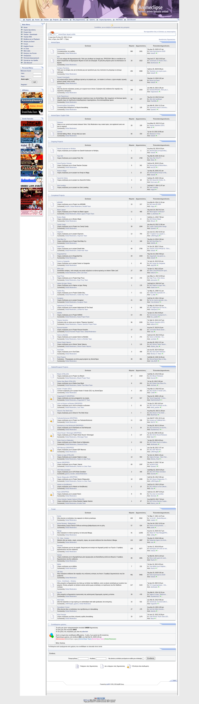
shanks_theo (155, 346)
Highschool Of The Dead (64, 305)
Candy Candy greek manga (157, 226)
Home (26, 27)
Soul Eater (60, 350)
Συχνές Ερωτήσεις (106, 19)
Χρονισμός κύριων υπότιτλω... (158, 107)
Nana (152, 618)
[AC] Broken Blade (155, 219)
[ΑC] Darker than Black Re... (158, 383)
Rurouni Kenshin (62, 327)
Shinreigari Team (82, 437)
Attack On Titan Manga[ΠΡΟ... (158, 533)
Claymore (60, 232)
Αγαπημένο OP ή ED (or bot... (158, 548)
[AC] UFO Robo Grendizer (157, 472)
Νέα (58, 57)
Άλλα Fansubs (61, 614)
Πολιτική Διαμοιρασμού (31, 58)
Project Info (27, 32)
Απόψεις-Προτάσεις (63, 68)
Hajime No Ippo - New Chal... (158, 457)
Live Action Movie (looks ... (157, 329)
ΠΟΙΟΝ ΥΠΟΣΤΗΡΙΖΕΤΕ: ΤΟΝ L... (160, 248)
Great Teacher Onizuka (64, 163)
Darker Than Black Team (85, 385)
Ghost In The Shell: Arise (65, 411)
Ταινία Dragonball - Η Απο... (158, 398)
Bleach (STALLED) (63, 374)
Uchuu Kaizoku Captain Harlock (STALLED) (70, 499)
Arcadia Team (81, 503)
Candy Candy (61, 224)
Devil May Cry (61, 239)
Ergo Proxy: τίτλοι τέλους (157, 278)
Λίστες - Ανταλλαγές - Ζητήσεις (66, 581)
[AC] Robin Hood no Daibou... (158, 442)
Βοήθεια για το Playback (32, 39)
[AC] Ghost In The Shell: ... (157, 413)
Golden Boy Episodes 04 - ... (158, 293)
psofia (152, 527)
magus (153, 206)
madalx (153, 520)
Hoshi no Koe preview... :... (157, 525)
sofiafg (153, 535)
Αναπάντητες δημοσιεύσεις (167, 39)
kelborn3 (153, 272)
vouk (152, 331)
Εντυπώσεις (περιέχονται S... (158, 315)
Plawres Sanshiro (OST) (156, 125)
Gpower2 (153, 109)
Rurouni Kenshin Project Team (74, 331)
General (59, 131)
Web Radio (60, 600)
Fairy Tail (60, 156)
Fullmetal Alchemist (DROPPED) (67, 418)
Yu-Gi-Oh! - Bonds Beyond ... (158, 518)
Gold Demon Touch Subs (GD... (159, 616)
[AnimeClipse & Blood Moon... (158, 165)
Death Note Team (82, 250)
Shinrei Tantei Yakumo (64, 342)
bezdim (67, 206)
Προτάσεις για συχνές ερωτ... (158, 71)
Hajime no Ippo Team (83, 459)
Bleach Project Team (83, 378)
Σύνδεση (150, 658)
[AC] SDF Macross (155, 449)
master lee (154, 287)
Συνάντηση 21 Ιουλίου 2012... (158, 60)
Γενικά (59, 87)
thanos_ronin (155, 503)
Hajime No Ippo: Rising (64, 283)
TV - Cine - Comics (63, 538)
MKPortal (86, 700)
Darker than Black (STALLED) (66, 381)
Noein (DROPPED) (63, 492)
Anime (59, 516)
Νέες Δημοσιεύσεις (79, 19)
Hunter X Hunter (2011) (64, 389)
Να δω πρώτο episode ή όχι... (158, 300)
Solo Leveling (61, 185)
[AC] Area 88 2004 (155, 204)
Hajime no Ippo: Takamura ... (158, 594)
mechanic (154, 385)
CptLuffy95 (154, 361)
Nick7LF (153, 422)
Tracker (46, 19)
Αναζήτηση (27, 55)
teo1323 (153, 167)
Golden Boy (60, 291)
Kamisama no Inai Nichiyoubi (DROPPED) (70, 425)
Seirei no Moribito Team (84, 339)
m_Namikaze (155, 214)
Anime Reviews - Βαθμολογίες (66, 523)
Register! (24, 84)
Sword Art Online (62, 178)
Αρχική (28, 19)
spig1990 (153, 265)
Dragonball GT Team (83, 400)
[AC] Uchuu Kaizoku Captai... (158, 501)
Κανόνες (65, 19)
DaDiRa (153, 243)
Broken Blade (61, 217)
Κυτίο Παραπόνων (62, 96)
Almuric (153, 221)
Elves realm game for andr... (158, 558)
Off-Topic (60, 571)
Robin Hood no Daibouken (65, 440)
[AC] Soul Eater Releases (157, 351)
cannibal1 (154, 339)
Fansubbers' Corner (63, 607)
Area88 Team (87, 206)
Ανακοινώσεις (61, 49)
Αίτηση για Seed (29, 41)
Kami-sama (154, 182)
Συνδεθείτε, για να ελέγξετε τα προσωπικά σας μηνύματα (111, 27)
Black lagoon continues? (156, 211)
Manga (59, 531)
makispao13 (154, 309)
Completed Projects (58, 195)
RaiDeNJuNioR (155, 400)
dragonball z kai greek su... (157, 256)
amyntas (153, 474)
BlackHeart (154, 415)
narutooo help (153, 464)
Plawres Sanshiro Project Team (87, 324)
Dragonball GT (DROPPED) (65, 396)
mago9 (153, 189)
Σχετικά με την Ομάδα (31, 60)
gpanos (67, 474)
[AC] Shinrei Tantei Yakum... (158, 344)
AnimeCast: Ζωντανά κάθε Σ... (158, 602)
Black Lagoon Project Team (85, 214)
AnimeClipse (55, 42)
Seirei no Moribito (62, 335)
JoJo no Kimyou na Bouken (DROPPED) (69, 403)
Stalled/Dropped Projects (59, 367)
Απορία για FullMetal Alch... (157, 420)
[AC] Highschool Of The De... (158, 307)
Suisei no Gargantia (63, 261)
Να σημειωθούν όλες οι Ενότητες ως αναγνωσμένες (160, 31)
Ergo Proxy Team (82, 280)
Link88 (153, 392)
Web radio (27, 51)
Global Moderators (71, 53)
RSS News (119, 19)
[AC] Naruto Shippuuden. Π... (158, 479)
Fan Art (59, 592)
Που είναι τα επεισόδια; (156, 494)
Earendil (153, 378)
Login (34, 82)
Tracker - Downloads (30, 34)
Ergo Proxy (60, 276)
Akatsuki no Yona (154, 134)
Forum (37, 19)
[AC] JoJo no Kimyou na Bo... (158, 405)
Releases (60, 122)
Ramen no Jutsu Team (84, 466)
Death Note (60, 246)
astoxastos (154, 280)
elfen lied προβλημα (155, 99)
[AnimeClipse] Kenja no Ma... (158, 172)
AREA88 (59, 202)
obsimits (153, 611)
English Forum (28, 46)
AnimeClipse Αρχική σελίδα (66, 34)
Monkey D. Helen (156, 354)
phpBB (108, 684)
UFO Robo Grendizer (63, 470)
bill (151, 127)
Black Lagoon (61, 210)
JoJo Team (80, 407)
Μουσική (59, 545)
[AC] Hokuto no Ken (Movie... (158, 486)
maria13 (153, 550)
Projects (55, 19)
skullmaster (154, 444)
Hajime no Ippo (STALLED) (65, 455)
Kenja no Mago (62, 171)
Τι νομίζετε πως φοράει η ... (157, 234)
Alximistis (154, 496)
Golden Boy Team (82, 295)
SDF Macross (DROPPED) (65, 447)
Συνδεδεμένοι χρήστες (58, 624)
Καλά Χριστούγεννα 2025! (157, 51)
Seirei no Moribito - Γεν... (157, 337)
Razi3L (153, 560)
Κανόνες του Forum (30, 53)
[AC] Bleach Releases (156, 376)
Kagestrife (154, 604)
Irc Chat (26, 48)
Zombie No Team (82, 309)
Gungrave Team (82, 302)
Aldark (153, 160)
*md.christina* (155, 302)
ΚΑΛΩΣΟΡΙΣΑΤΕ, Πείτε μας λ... (159, 90)
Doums (153, 568)
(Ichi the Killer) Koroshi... (157, 609)
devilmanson (155, 63)
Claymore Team (82, 236)
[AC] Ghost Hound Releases (158, 435)
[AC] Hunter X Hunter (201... (158, 390)
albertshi (85, 631)
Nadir (152, 437)
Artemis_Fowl (155, 459)
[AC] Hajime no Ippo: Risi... (157, 285)
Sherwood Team (82, 444)
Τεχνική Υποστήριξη (63, 77)
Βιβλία (59, 564)
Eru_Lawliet (154, 317)
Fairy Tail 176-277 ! (155, 158)
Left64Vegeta (155, 236)
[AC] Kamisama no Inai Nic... (158, 427)
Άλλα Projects (61, 357)
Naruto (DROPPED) (63, 462)
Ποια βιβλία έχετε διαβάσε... (158, 566)
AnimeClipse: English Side (60, 115)
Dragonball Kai (61, 254)
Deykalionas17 (155, 429)
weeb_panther (155, 407)
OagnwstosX (155, 92)
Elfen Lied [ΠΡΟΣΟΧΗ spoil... (158, 270)
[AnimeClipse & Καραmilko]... (158, 150)
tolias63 (153, 53)
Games (59, 555)
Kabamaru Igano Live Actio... (158, 540)
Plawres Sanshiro (62, 320)
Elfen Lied (60, 268)
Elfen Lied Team (82, 272)
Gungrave (60, 298)
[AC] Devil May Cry (155, 241)
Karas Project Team (83, 317)
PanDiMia (154, 101)
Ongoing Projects (57, 141)
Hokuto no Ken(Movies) (64, 484)
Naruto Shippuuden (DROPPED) (67, 477)
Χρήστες (92, 19)
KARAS (59, 313)
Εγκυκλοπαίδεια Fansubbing (66, 105)
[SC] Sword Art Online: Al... (157, 180)
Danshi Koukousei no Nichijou (66, 148)
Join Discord (131, 19)
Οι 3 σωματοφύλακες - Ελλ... (158, 585)
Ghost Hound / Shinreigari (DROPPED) (69, 433)
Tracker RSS (28, 37)
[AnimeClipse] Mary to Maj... (158, 359)
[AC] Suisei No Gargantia (157, 263)
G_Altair (153, 295)
